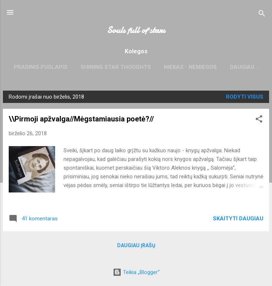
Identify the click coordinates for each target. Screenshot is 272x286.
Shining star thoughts (116, 67)
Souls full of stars (136, 30)
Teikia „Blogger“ (136, 272)
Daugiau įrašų (136, 245)
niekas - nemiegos (190, 67)
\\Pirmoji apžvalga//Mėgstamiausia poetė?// (81, 119)
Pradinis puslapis (40, 67)
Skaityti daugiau (238, 218)
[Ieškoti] (261, 15)
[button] (259, 120)
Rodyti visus (244, 97)
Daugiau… (244, 67)
